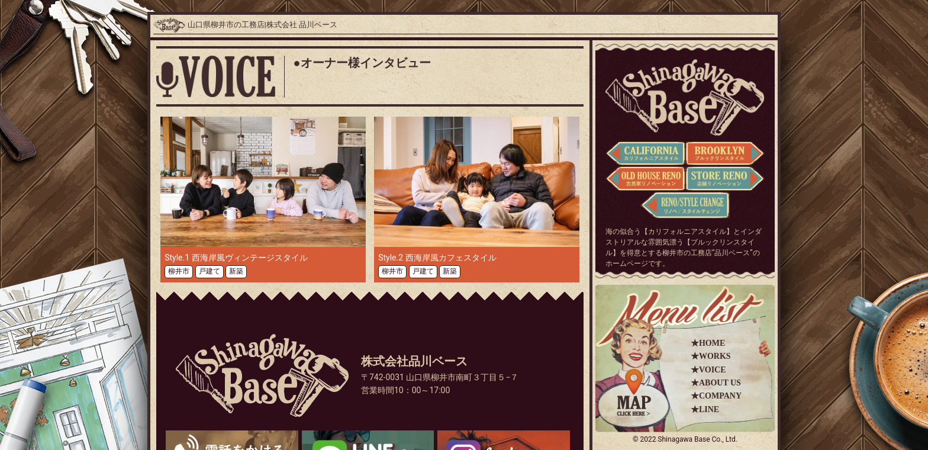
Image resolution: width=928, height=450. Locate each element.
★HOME (708, 343)
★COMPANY (716, 395)
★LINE (705, 409)
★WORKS (711, 356)
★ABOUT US (716, 382)
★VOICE (708, 369)
